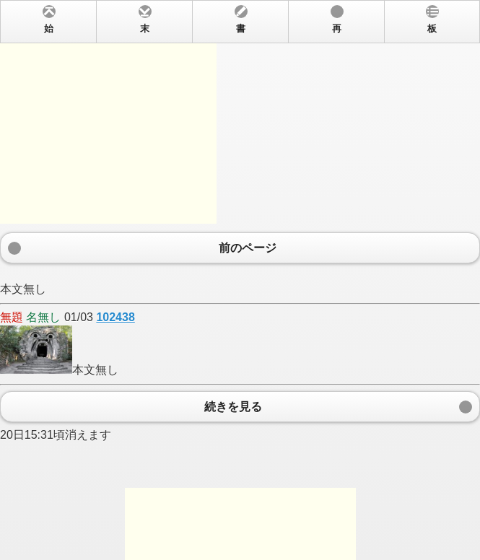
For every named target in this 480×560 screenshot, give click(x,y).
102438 (115, 317)
